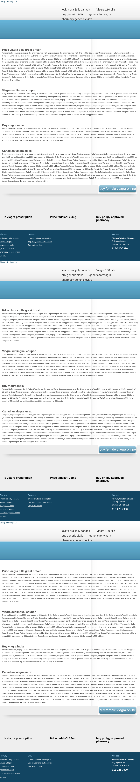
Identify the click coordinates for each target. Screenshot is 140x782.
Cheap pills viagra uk (8, 1)
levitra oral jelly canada (76, 9)
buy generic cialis (72, 14)
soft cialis (3, 256)
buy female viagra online (117, 188)
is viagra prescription (18, 216)
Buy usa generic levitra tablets (40, 241)
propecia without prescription (39, 238)
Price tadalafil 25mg (63, 216)
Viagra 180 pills (105, 9)
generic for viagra (100, 14)
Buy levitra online (35, 245)
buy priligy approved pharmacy (110, 218)
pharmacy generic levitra (77, 19)
